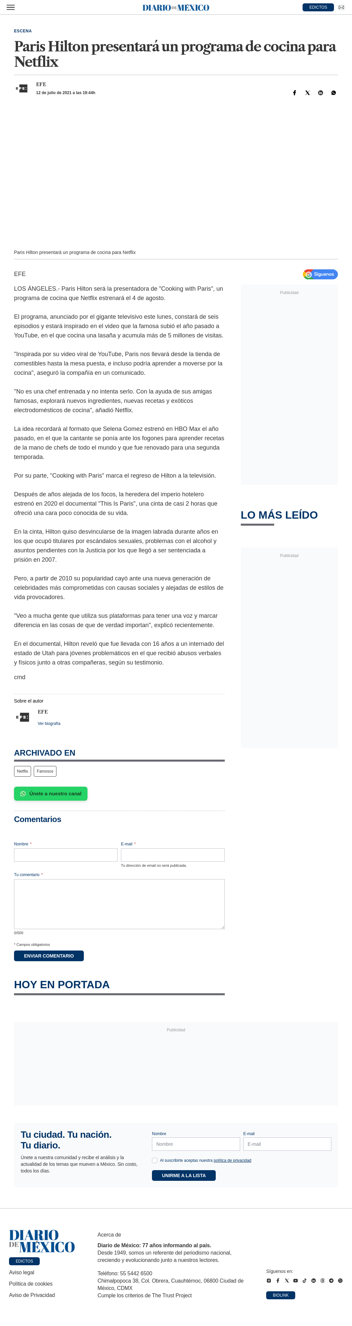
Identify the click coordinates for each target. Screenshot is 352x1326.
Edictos (24, 1261)
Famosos (45, 771)
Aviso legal (21, 1272)
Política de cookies (30, 1284)
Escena (23, 31)
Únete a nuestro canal (50, 794)
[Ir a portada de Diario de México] (42, 1241)
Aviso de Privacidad (32, 1295)
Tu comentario (28, 874)
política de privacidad (232, 1160)
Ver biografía (49, 723)
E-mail (128, 844)
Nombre (23, 844)
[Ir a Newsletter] (341, 7)
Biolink (281, 1295)
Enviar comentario (49, 956)
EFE (41, 84)
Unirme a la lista (184, 1175)
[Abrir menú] (11, 7)
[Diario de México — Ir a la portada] (176, 7)
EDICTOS (318, 7)
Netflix (22, 771)
